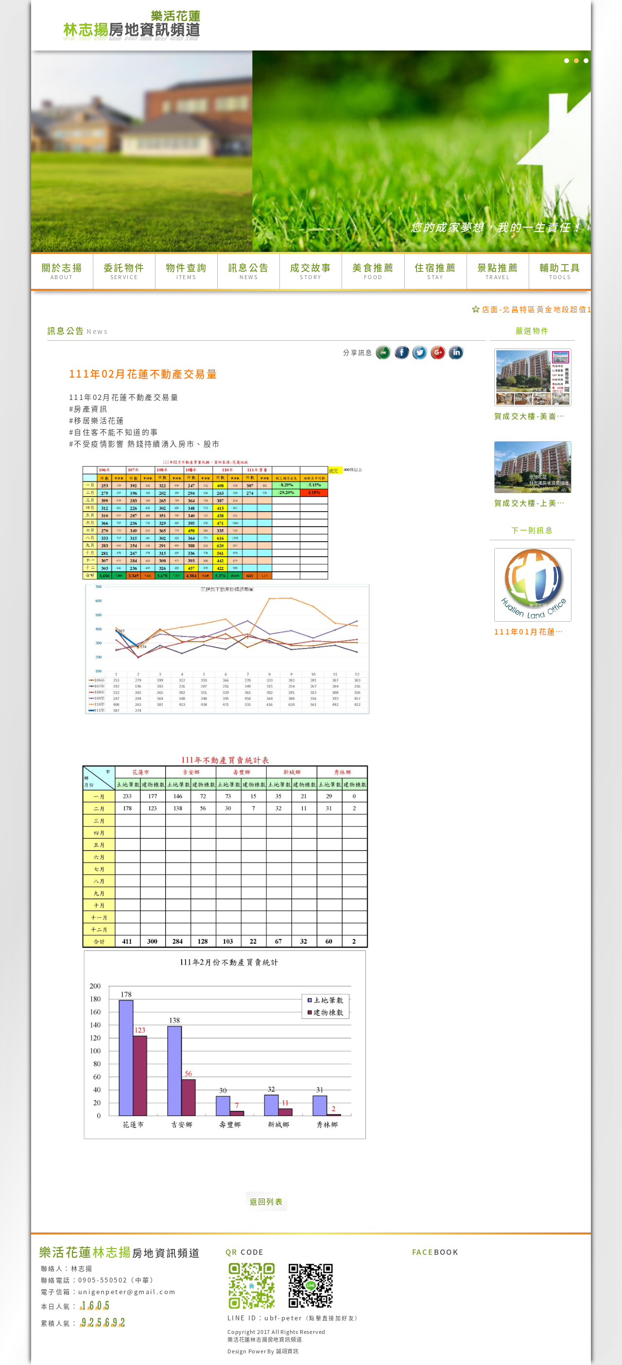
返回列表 (267, 1201)
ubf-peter (283, 1317)
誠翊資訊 (287, 1351)
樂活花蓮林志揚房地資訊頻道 (264, 1340)
